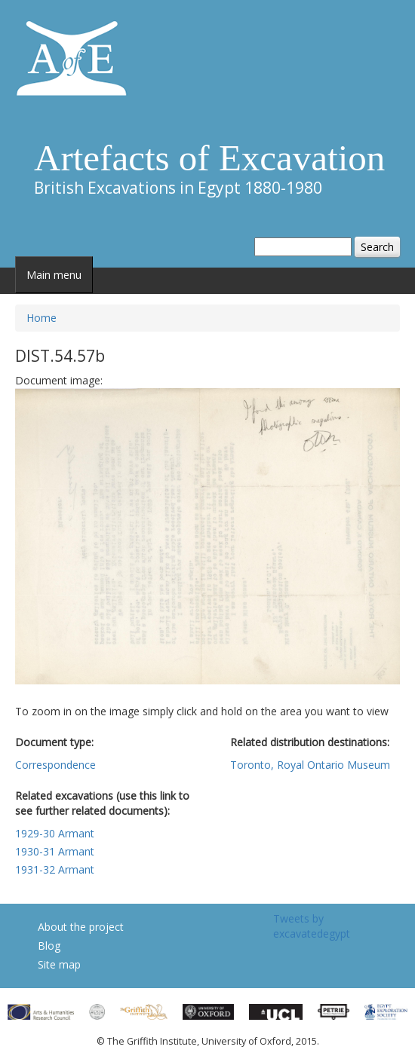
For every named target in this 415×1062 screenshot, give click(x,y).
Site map (59, 964)
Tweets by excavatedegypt (311, 926)
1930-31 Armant (54, 851)
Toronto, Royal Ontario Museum (310, 764)
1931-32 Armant (54, 869)
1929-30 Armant (54, 833)
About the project (81, 927)
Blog (49, 945)
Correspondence (55, 764)
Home (41, 318)
